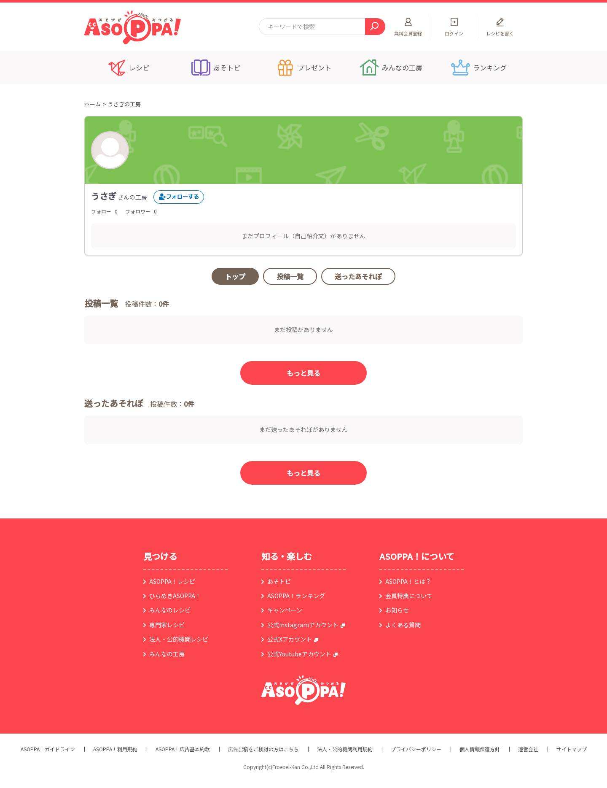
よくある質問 (403, 625)
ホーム (92, 104)
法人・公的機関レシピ (178, 639)
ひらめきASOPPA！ (175, 595)
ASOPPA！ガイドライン (48, 749)
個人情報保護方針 (479, 749)
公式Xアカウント (289, 639)
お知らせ (397, 610)
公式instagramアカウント (302, 625)
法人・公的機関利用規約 (345, 749)
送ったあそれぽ (358, 276)
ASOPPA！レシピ (172, 581)
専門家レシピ (167, 625)
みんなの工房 (167, 654)
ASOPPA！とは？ (408, 581)
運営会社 (528, 749)
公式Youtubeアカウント (299, 654)
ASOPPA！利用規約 (115, 749)
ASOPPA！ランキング (296, 595)
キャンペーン (284, 610)
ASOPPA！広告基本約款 (183, 749)
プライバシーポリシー (416, 749)
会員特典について (408, 595)
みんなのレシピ (170, 610)
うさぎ (103, 196)
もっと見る (303, 373)
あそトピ (279, 581)
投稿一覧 (290, 276)
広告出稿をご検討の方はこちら (263, 749)
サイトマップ (571, 749)
